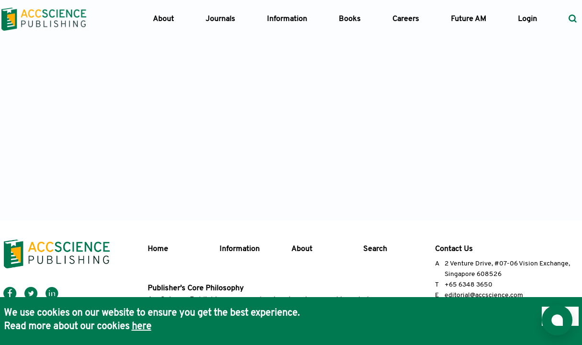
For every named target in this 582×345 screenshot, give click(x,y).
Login (527, 19)
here (141, 327)
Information (239, 249)
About (301, 249)
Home (158, 249)
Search (375, 249)
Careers (405, 19)
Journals (220, 19)
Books (350, 19)
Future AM (468, 19)
